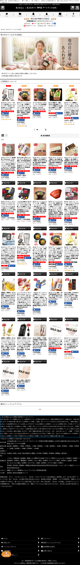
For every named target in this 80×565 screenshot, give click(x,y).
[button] (3, 8)
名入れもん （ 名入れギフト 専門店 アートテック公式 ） (37, 8)
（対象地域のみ (31, 21)
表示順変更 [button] (45, 135)
